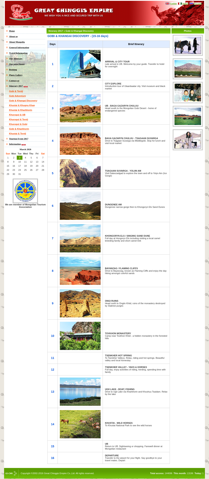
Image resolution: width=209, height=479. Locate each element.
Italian (185, 3)
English (173, 3)
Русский (197, 3)
